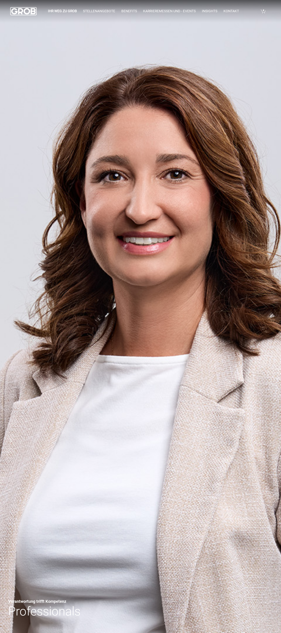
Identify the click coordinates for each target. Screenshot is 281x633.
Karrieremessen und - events (169, 11)
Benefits (129, 11)
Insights (209, 11)
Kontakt (231, 11)
